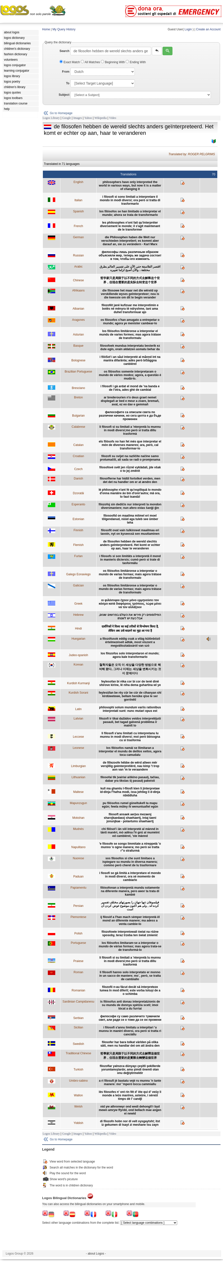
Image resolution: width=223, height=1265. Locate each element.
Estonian (78, 519)
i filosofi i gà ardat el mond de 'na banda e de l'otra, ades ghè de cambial (130, 388)
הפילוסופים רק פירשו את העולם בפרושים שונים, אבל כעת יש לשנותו (130, 616)
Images (77, 118)
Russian (78, 255)
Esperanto (78, 504)
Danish (78, 478)
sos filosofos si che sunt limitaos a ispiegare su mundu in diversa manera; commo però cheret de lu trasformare (130, 862)
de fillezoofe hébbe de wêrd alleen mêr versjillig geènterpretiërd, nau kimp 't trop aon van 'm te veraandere (130, 766)
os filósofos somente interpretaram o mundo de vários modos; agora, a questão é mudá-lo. (130, 375)
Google (66, 118)
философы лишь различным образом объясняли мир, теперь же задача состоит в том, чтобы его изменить (130, 255)
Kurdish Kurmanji (78, 683)
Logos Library (51, 118)
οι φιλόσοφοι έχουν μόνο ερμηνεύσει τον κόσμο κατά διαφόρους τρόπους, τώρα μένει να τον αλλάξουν (130, 603)
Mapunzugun (78, 803)
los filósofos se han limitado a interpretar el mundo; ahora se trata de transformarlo (130, 213)
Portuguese (78, 943)
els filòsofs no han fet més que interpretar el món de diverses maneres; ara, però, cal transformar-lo (130, 445)
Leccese (78, 736)
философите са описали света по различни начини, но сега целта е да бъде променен (130, 415)
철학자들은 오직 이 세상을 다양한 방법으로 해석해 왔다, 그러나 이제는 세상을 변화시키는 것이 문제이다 (130, 669)
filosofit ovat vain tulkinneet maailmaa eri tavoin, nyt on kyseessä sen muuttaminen (130, 532)
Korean (78, 664)
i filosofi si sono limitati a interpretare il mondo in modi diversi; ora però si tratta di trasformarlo (130, 200)
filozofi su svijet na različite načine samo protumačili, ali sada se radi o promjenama (130, 457)
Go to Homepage (61, 113)
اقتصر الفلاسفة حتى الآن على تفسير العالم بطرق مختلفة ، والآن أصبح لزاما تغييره (130, 268)
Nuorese (78, 858)
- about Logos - (96, 1253)
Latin (78, 709)
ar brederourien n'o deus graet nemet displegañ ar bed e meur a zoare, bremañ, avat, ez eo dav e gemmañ (130, 401)
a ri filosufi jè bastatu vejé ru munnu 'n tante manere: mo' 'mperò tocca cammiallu (130, 1082)
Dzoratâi (78, 493)
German (78, 237)
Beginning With (113, 62)
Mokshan (78, 818)
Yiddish (78, 1123)
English (78, 182)
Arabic (78, 266)
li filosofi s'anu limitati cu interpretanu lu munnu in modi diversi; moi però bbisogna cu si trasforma (130, 736)
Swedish (78, 1044)
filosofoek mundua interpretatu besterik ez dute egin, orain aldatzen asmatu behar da (130, 347)
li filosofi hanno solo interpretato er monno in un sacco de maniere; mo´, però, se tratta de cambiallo (130, 976)
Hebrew (78, 615)
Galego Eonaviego (78, 574)
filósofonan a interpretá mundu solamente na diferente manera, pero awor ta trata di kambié (130, 891)
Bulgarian (78, 415)
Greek (78, 603)
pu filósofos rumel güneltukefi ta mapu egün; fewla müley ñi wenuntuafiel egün (130, 804)
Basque (78, 345)
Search (64, 51)
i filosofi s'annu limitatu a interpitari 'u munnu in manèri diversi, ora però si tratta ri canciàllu (130, 1031)
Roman (78, 972)
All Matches (91, 62)
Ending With (136, 62)
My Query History (64, 29)
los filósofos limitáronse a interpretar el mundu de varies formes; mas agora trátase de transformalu (130, 334)
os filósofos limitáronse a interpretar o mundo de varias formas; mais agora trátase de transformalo (130, 574)
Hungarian (78, 638)
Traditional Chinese (78, 1053)
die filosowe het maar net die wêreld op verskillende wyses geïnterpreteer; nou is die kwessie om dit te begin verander (130, 294)
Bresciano (78, 388)
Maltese (78, 792)
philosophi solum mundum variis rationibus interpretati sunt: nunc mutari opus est (130, 709)
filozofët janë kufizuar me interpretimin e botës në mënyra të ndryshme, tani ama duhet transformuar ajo (130, 308)
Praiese (78, 961)
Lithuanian (78, 777)
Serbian (78, 1018)
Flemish (78, 545)
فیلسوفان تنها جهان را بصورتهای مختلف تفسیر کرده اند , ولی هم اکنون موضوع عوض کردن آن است (130, 906)
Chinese (78, 280)
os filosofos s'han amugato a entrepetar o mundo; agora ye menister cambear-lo (130, 321)
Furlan (78, 556)
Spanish (78, 211)
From (65, 71)
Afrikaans (78, 290)
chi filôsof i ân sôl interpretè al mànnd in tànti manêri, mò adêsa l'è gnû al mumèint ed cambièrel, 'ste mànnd (130, 832)
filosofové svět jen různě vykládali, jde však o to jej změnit (130, 469)
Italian (78, 200)
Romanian (78, 990)
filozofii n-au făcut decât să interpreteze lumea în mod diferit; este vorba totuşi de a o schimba (130, 990)
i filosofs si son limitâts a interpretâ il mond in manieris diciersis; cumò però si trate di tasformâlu (130, 559)
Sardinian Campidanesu (78, 1001)
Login (188, 29)
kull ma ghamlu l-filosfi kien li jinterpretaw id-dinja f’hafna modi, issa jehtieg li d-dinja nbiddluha (130, 792)
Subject (64, 95)
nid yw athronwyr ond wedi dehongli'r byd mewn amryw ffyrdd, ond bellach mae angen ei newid (130, 1110)
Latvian (78, 718)
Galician (78, 585)
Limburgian (78, 766)
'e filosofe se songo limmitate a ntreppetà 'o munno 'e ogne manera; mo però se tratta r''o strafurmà (130, 847)
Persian (78, 906)
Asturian (78, 334)
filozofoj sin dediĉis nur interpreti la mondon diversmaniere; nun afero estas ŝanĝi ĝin (130, 506)
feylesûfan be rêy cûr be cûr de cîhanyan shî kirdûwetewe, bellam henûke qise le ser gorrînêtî (130, 696)
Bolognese (78, 360)
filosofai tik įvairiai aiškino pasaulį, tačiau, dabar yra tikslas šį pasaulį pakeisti (130, 779)
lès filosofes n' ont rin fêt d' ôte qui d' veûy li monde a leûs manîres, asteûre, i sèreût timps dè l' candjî (130, 1095)
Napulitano (78, 847)
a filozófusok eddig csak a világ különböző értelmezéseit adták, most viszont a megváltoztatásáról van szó (130, 642)
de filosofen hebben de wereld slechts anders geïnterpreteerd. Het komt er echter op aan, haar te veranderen (130, 545)
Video (112, 118)
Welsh (78, 1106)
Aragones (78, 320)
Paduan (78, 876)
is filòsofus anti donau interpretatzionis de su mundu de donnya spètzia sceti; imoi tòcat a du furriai (130, 1005)
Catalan (78, 445)
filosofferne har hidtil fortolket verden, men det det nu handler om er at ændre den (130, 480)
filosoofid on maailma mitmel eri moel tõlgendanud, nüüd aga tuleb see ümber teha (130, 519)
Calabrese (78, 427)
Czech (78, 469)
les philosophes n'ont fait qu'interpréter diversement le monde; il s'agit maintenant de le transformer (130, 226)
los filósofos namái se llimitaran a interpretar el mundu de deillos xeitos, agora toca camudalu (130, 751)
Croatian (78, 456)
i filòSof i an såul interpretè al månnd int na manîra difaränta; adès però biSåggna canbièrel (130, 360)
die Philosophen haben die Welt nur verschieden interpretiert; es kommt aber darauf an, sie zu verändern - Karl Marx (130, 241)
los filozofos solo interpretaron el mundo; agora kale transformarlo (130, 655)
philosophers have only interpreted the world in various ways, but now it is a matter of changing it (130, 185)
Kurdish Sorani (78, 692)
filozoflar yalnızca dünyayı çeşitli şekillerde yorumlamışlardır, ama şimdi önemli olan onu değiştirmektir (130, 1069)
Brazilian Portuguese (78, 371)
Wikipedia (100, 118)
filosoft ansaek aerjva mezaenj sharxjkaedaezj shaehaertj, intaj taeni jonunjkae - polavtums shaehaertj (130, 818)
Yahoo (88, 118)
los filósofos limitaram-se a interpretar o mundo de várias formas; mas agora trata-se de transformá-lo (130, 946)
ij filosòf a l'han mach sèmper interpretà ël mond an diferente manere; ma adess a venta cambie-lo (130, 920)
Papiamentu (78, 887)
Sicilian (78, 1027)
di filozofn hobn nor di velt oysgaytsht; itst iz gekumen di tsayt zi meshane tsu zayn (130, 1122)
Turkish (78, 1069)
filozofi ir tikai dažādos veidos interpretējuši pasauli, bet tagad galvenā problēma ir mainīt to (130, 722)
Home (46, 29)
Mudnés (78, 829)
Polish (78, 933)
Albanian (78, 308)
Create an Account (208, 29)
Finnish (78, 530)
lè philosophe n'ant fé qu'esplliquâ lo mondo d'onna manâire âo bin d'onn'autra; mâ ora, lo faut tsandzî (130, 493)
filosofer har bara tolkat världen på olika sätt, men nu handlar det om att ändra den (130, 1043)
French (78, 226)
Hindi (78, 628)
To (67, 83)
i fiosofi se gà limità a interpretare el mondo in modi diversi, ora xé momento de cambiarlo (130, 876)
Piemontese (78, 917)
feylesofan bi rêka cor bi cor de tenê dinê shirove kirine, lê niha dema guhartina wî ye (130, 683)
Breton (78, 397)
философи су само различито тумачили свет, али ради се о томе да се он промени (130, 1018)
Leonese (78, 748)
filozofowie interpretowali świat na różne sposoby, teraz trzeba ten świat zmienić (130, 933)
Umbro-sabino (78, 1080)
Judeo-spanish (78, 655)
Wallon (78, 1095)
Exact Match (70, 62)
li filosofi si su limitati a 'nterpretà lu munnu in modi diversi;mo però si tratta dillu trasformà (130, 430)
